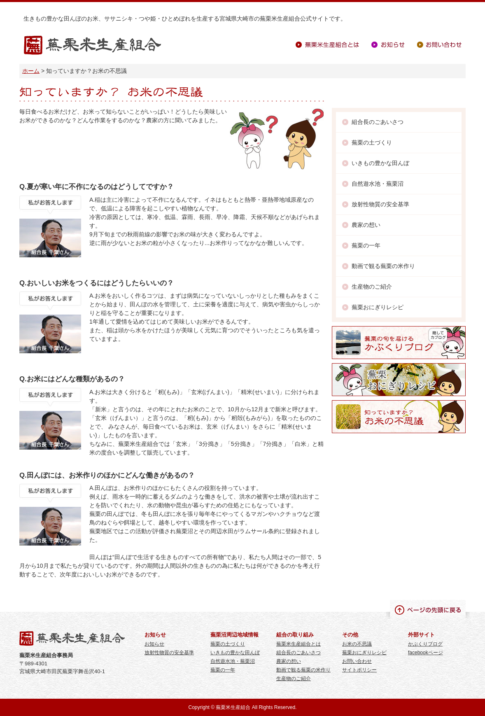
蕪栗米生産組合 (92, 45)
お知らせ (388, 45)
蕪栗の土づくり (372, 142)
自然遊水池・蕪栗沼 (377, 183)
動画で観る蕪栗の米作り (383, 266)
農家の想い (366, 225)
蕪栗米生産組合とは (327, 45)
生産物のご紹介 (372, 286)
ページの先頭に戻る (428, 609)
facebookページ (425, 652)
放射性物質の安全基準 (380, 204)
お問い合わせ (439, 45)
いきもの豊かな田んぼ (380, 163)
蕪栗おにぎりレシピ (377, 307)
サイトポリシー (359, 670)
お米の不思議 (357, 644)
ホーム (31, 71)
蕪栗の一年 (366, 245)
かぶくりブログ (425, 644)
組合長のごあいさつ (377, 122)
